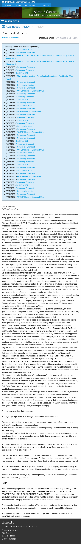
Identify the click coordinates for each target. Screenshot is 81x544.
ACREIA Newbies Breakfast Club (30, 91)
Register (8, 5)
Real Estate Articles (16, 26)
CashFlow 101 (22, 73)
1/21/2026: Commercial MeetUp (18, 2)
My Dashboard (30, 5)
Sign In (18, 5)
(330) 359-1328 (9, 539)
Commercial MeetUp (25, 50)
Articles (39, 26)
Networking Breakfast (26, 52)
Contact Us (45, 5)
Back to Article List (10, 38)
